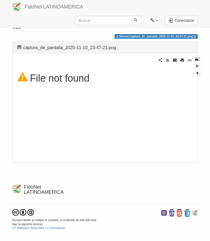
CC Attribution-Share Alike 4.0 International (38, 228)
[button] (154, 20)
